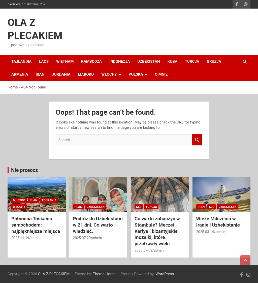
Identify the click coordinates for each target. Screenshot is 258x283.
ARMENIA (19, 74)
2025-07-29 (82, 238)
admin (35, 238)
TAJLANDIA (21, 61)
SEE (138, 207)
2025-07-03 (143, 250)
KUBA (172, 61)
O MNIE (161, 74)
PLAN (33, 200)
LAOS (44, 61)
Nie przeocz (24, 170)
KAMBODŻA (91, 61)
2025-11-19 (20, 238)
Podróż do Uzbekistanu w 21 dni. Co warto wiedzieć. (98, 225)
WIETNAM (65, 61)
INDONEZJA (119, 61)
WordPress (164, 274)
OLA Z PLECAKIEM (54, 274)
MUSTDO (19, 200)
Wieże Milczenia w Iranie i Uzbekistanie (218, 222)
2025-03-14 (205, 232)
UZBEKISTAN (148, 61)
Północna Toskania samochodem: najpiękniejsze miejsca (35, 225)
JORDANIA (61, 74)
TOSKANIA (49, 200)
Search (197, 140)
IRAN (40, 74)
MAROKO (86, 74)
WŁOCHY (109, 74)
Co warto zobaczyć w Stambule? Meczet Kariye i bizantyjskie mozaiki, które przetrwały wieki (157, 231)
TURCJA (192, 61)
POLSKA (136, 74)
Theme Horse (104, 274)
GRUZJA (214, 61)
